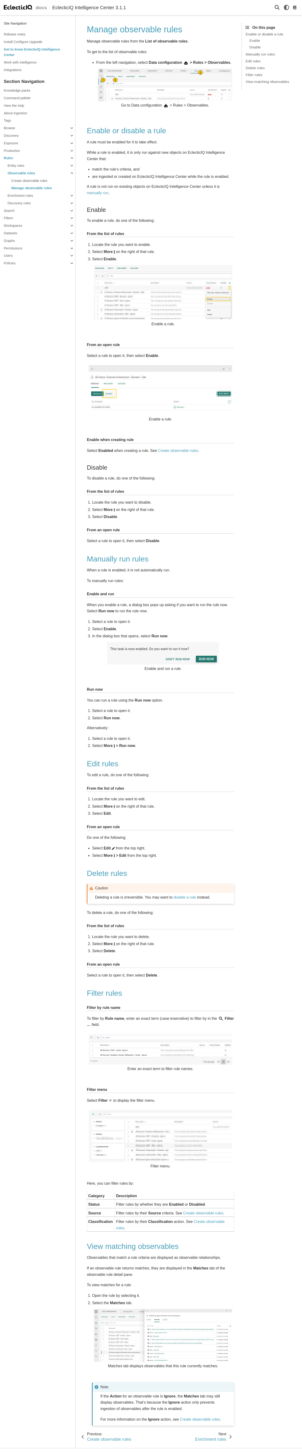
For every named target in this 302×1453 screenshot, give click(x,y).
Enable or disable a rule (264, 34)
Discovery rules (19, 203)
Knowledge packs (17, 90)
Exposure (11, 143)
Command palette (17, 98)
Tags (7, 120)
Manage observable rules (31, 188)
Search (9, 211)
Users (8, 255)
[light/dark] (286, 7)
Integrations (12, 70)
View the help (14, 105)
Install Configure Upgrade (23, 42)
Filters (8, 218)
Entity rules (16, 165)
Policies (10, 263)
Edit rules (253, 61)
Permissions (13, 248)
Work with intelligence (20, 62)
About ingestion (15, 113)
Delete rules (255, 68)
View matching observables (267, 82)
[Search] (277, 7)
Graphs (9, 241)
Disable (255, 47)
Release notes (14, 34)
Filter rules (254, 75)
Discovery (11, 135)
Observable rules (21, 173)
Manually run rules (260, 54)
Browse (9, 128)
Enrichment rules (20, 195)
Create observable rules (29, 181)
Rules (8, 158)
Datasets (10, 233)
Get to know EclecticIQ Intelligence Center (32, 52)
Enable (254, 41)
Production (12, 151)
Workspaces (13, 225)
